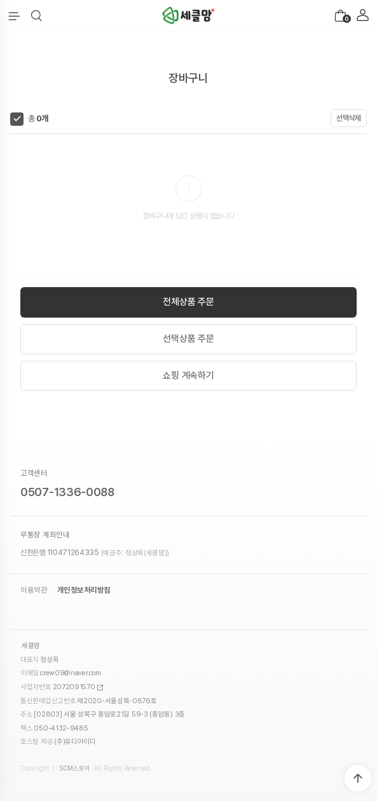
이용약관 (33, 590)
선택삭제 (348, 118)
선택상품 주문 (188, 338)
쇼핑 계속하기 (188, 375)
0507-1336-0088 (67, 492)
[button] (36, 16)
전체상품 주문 (188, 301)
